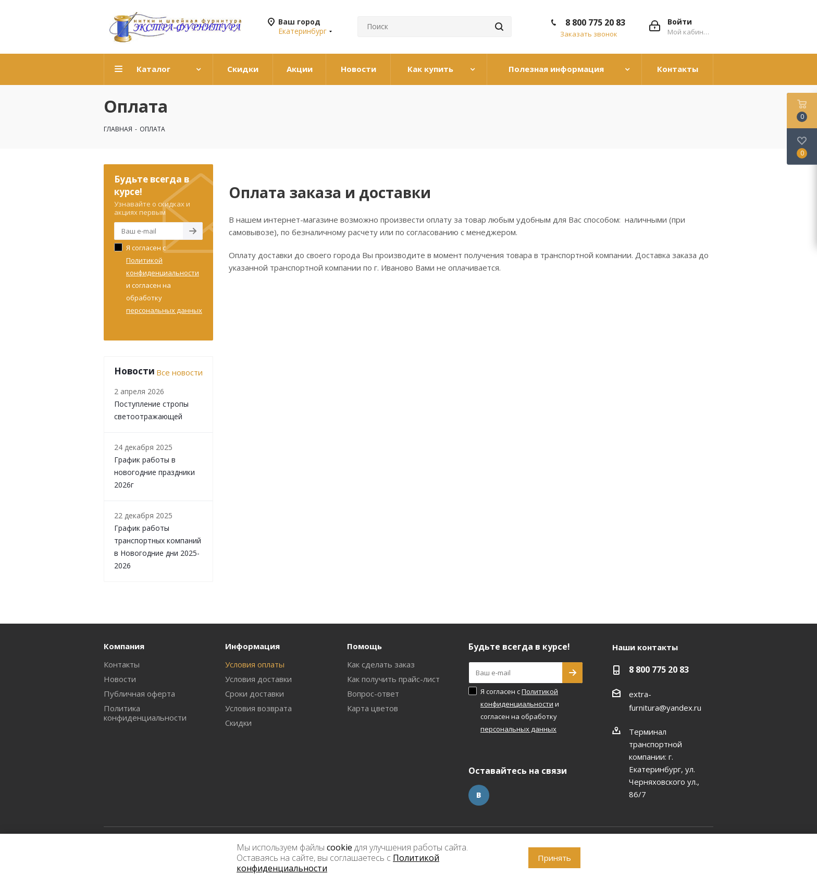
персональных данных (164, 310)
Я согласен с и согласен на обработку (164, 279)
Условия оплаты (254, 664)
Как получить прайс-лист (393, 679)
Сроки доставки (254, 693)
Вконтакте (478, 795)
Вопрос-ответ (373, 693)
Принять (554, 858)
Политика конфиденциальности (145, 713)
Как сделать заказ (381, 664)
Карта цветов (372, 708)
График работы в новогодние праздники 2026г (154, 472)
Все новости (179, 372)
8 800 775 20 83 (595, 22)
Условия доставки (258, 679)
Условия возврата (258, 708)
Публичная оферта (139, 693)
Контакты (122, 664)
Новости (120, 679)
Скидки (238, 722)
